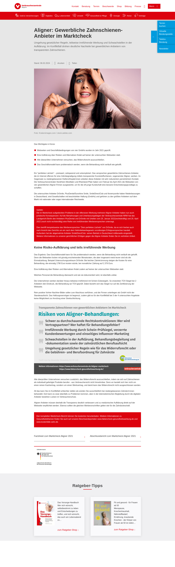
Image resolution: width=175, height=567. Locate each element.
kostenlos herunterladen (88, 416)
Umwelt (80, 16)
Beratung (86, 6)
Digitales (49, 16)
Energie (117, 16)
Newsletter (163, 49)
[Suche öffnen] (144, 6)
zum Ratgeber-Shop (67, 530)
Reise (129, 16)
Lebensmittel (65, 16)
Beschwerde (108, 6)
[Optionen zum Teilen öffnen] (73, 63)
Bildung (128, 6)
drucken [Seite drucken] (60, 63)
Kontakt (75, 6)
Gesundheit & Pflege (98, 16)
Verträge (142, 16)
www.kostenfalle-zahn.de (47, 422)
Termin (96, 6)
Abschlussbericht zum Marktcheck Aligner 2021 (113, 436)
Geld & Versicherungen (29, 16)
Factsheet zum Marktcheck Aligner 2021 (53, 436)
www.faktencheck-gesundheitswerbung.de (115, 419)
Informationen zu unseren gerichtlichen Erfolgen (64, 236)
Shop (119, 6)
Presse (138, 6)
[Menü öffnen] (154, 6)
